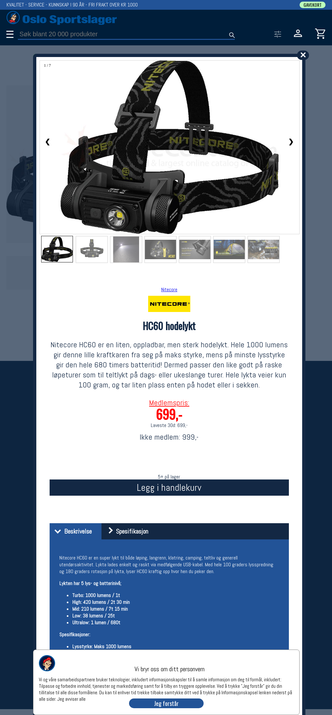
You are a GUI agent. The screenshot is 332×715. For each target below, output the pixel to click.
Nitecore (169, 289)
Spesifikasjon (125, 531)
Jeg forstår (166, 703)
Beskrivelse (71, 531)
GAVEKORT (312, 5)
